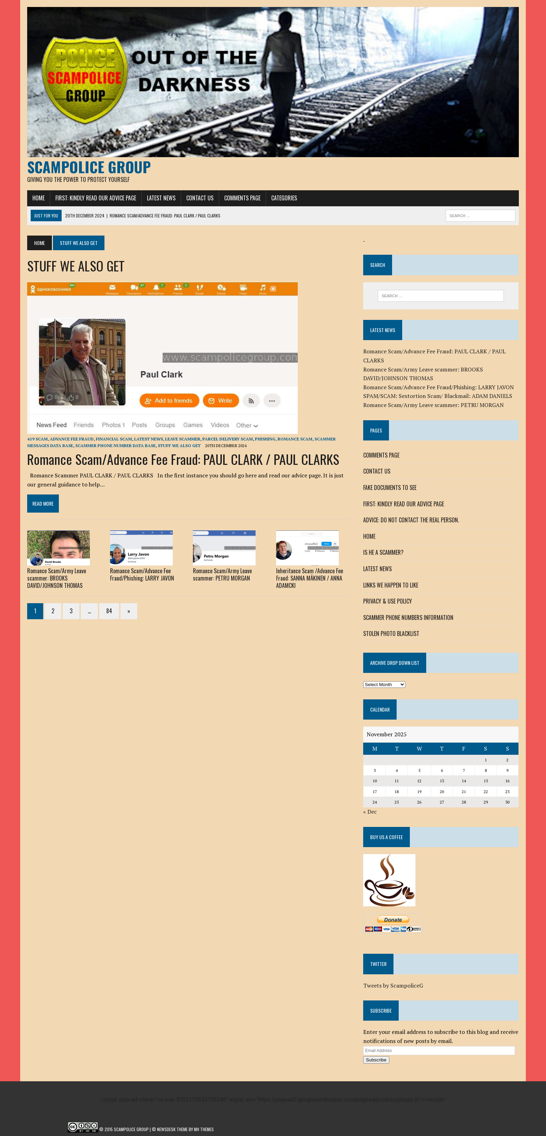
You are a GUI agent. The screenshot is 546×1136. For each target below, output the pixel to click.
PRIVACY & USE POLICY (387, 601)
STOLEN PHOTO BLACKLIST (391, 633)
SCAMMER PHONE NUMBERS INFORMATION (408, 617)
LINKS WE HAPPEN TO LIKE (390, 585)
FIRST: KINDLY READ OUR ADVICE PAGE (95, 198)
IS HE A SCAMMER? (383, 552)
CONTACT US (199, 198)
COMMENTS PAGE (242, 198)
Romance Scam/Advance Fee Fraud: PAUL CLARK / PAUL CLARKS (183, 459)
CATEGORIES (284, 198)
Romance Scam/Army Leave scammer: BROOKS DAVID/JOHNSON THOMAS (56, 578)
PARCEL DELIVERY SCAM (227, 439)
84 (109, 611)
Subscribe (376, 1059)
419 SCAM (37, 439)
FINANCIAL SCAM (114, 439)
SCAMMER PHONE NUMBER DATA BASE (115, 445)
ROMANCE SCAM (295, 439)
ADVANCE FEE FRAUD (72, 439)
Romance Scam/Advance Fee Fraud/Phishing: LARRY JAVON (142, 574)
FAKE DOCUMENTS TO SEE (389, 487)
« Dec (370, 811)
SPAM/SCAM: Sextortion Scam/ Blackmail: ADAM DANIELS (437, 396)
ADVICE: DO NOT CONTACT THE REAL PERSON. (411, 520)
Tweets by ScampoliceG (393, 985)
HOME (38, 198)
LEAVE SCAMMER (182, 439)
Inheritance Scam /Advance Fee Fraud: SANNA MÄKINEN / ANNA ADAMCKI (309, 578)
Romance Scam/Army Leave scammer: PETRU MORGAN (222, 574)
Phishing (265, 439)
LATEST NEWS (161, 198)
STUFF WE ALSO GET (179, 445)
